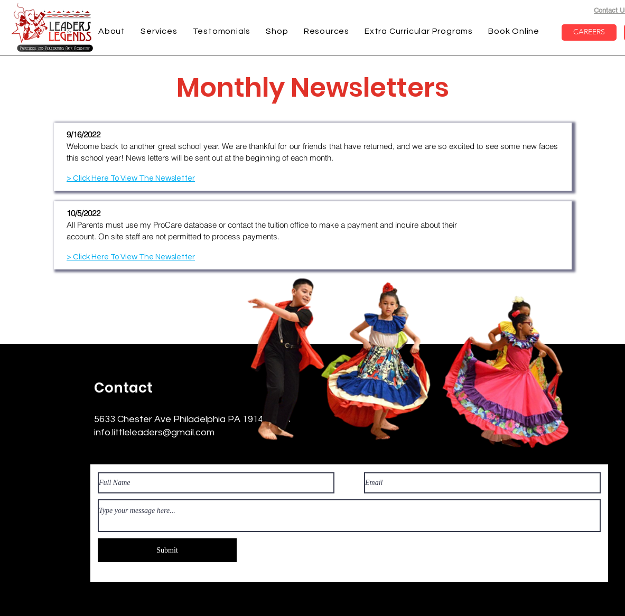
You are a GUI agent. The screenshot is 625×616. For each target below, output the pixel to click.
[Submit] (167, 550)
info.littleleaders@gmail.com (154, 432)
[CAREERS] (589, 32)
